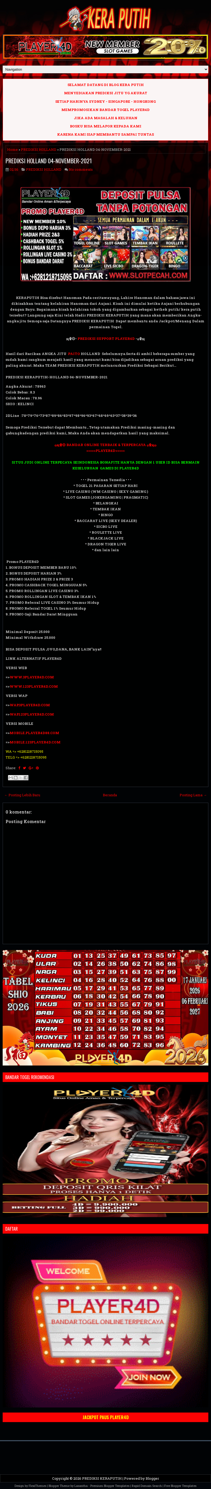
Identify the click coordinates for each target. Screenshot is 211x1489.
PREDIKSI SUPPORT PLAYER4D (106, 338)
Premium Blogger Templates (109, 1486)
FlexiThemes (37, 1486)
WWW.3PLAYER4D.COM (32, 677)
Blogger (152, 1478)
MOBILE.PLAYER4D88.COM (34, 732)
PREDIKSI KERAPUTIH (102, 1478)
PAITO (74, 353)
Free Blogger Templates (180, 1486)
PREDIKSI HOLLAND (38, 149)
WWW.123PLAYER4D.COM (34, 686)
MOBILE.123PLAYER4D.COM (35, 742)
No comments (81, 169)
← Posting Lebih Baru (22, 795)
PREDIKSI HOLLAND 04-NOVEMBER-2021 (49, 160)
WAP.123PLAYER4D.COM (32, 714)
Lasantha (81, 1486)
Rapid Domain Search (147, 1486)
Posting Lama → (193, 795)
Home (12, 149)
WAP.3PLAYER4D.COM (30, 705)
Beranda (110, 795)
